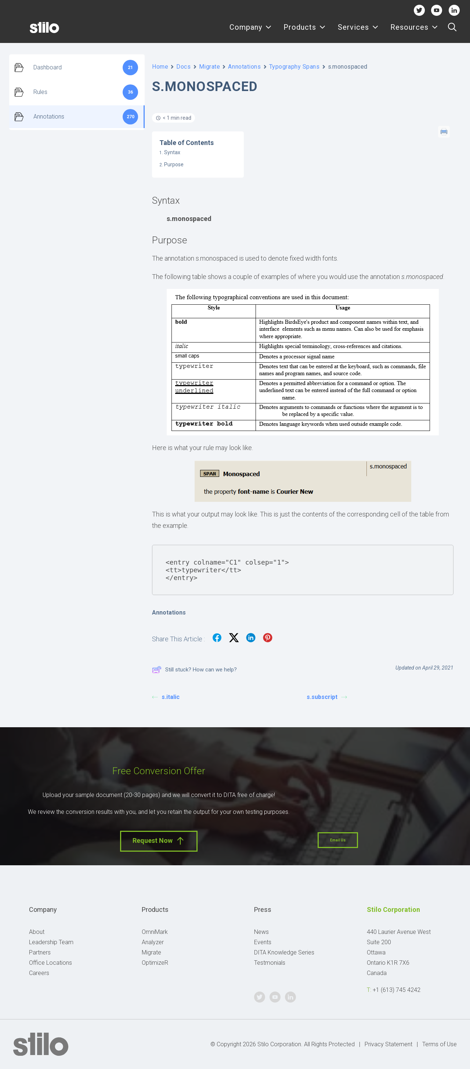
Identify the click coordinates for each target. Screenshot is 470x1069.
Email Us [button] (338, 840)
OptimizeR (155, 962)
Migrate (209, 66)
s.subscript (327, 696)
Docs (183, 66)
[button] (452, 32)
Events (262, 942)
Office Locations (50, 962)
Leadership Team (51, 942)
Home (160, 66)
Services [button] (358, 32)
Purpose (174, 164)
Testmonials (269, 962)
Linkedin (454, 10)
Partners (40, 952)
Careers (39, 973)
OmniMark (155, 931)
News (261, 931)
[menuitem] (250, 32)
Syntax (172, 152)
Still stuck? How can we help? (194, 669)
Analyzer (153, 942)
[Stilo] (32, 32)
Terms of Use (439, 1044)
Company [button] (250, 32)
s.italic (166, 696)
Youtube (436, 10)
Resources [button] (414, 32)
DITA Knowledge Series (284, 952)
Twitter (419, 10)
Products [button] (304, 32)
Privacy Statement (388, 1044)
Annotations (244, 66)
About (36, 931)
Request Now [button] (159, 840)
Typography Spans (294, 66)
